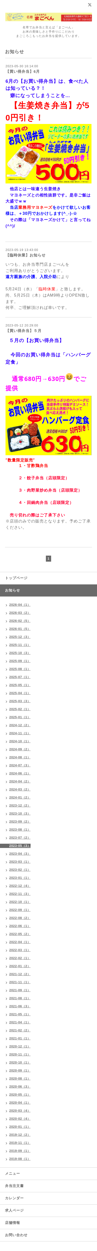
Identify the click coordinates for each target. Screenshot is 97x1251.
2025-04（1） (20, 693)
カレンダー (14, 1198)
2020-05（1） (20, 1094)
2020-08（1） (20, 1078)
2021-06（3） (20, 1006)
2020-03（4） (20, 1110)
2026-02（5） (20, 621)
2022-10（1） (20, 902)
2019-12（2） (20, 1135)
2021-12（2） (20, 974)
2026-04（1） (20, 605)
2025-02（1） (20, 709)
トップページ (16, 578)
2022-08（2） (20, 918)
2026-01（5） (20, 629)
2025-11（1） (20, 645)
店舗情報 (12, 1223)
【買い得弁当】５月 (24, 330)
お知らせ (12, 590)
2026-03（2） (20, 613)
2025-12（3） (20, 637)
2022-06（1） (20, 926)
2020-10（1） (20, 1062)
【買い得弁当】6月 (23, 71)
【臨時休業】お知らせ (26, 255)
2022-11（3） (20, 894)
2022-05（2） (20, 934)
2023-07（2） (20, 837)
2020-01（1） (20, 1127)
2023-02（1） (20, 870)
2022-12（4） (20, 886)
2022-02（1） (20, 958)
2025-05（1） (20, 685)
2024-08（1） (20, 757)
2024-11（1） (20, 733)
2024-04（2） (20, 781)
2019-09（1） (20, 1151)
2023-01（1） (20, 878)
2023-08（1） (20, 829)
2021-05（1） (20, 1014)
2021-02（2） (20, 1030)
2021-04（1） (20, 1022)
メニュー (12, 1173)
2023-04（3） (20, 853)
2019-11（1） (20, 1143)
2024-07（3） (20, 765)
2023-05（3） (20, 845)
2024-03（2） (20, 789)
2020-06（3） (20, 1086)
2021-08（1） (20, 998)
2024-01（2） (20, 797)
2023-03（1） (20, 862)
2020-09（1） (20, 1070)
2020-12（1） (20, 1046)
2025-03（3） (20, 701)
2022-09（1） (20, 910)
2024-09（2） (20, 749)
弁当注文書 (14, 1186)
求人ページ (14, 1210)
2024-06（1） (20, 773)
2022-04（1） (20, 942)
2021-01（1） (20, 1038)
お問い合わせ (16, 1235)
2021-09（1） (20, 990)
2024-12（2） (20, 725)
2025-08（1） (20, 669)
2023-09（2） (20, 821)
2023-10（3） (20, 813)
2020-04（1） (20, 1102)
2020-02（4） (20, 1119)
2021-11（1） (20, 982)
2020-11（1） (20, 1054)
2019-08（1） (20, 1159)
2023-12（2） (20, 805)
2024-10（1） (20, 741)
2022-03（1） (20, 950)
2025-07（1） (20, 677)
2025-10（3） (20, 653)
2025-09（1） (20, 661)
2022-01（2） (20, 966)
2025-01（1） (20, 717)
